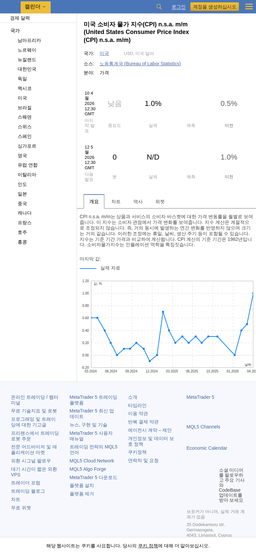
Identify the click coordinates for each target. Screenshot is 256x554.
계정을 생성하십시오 (214, 6)
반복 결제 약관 (143, 421)
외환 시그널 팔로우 (31, 460)
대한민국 (23, 69)
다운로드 (93, 477)
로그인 (179, 6)
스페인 (21, 136)
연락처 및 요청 (143, 460)
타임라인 (137, 405)
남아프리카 (25, 40)
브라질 (21, 107)
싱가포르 (23, 146)
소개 (132, 397)
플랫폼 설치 (82, 485)
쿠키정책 (137, 452)
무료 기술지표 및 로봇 (34, 410)
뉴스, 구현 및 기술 (89, 424)
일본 (18, 194)
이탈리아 (23, 174)
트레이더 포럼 (25, 482)
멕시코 (21, 88)
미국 (18, 98)
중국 (18, 203)
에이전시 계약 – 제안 (150, 430)
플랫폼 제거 (82, 493)
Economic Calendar (207, 448)
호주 (18, 232)
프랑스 (21, 222)
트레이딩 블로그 (28, 491)
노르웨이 (23, 50)
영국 (18, 155)
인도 (18, 184)
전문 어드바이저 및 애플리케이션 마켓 (34, 449)
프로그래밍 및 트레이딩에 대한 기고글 (33, 421)
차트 (15, 499)
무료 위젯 (21, 507)
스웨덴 (21, 117)
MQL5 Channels (203, 426)
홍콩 (18, 242)
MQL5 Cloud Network (92, 460)
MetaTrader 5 (201, 397)
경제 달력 (16, 18)
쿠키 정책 (148, 545)
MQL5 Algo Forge (88, 469)
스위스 (21, 126)
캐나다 (21, 213)
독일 (18, 78)
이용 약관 (138, 413)
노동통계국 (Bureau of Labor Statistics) (140, 63)
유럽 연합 (24, 165)
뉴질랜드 (23, 59)
